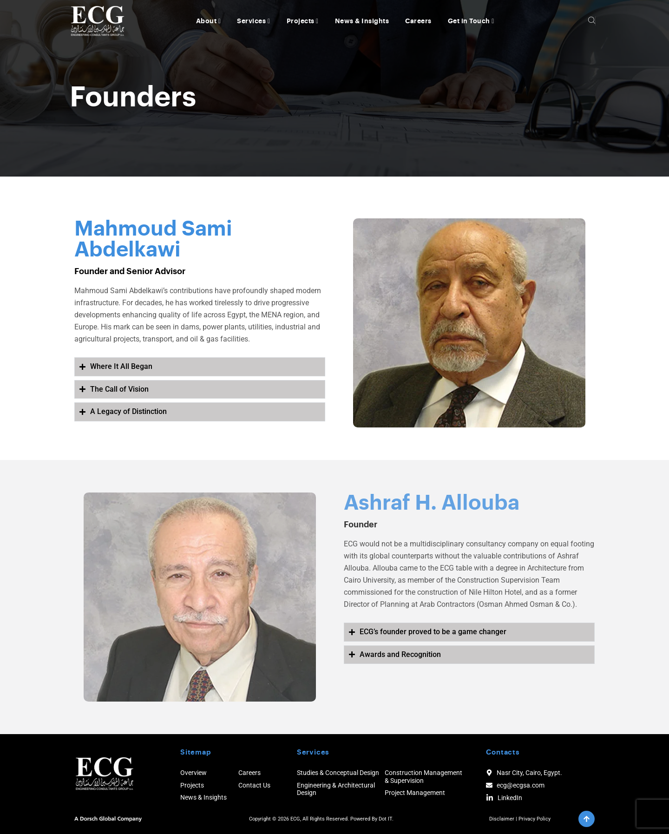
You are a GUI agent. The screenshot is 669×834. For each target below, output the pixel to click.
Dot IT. (386, 819)
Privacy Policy (534, 819)
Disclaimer (501, 819)
